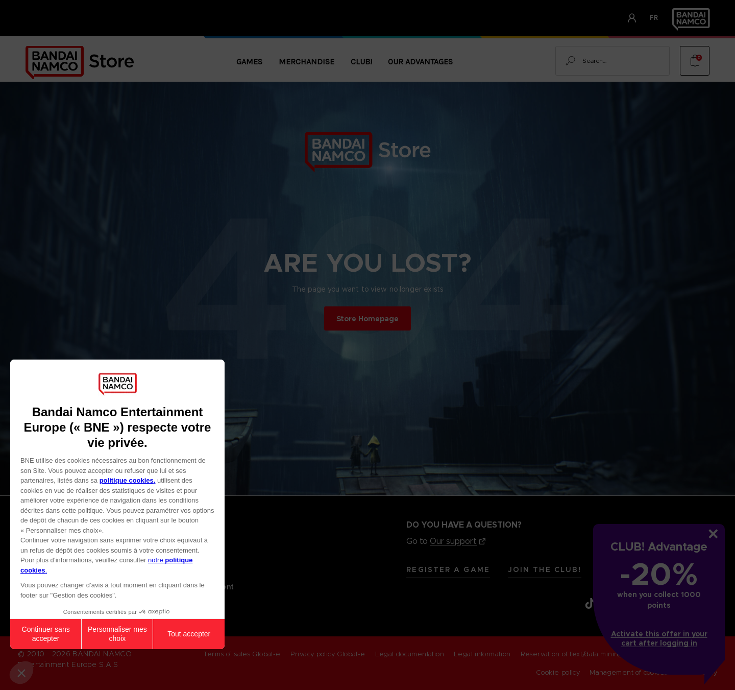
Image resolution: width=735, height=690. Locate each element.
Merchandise (306, 61)
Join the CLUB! (544, 569)
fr (654, 17)
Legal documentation (409, 654)
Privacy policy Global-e (327, 654)
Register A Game (448, 569)
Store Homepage (367, 318)
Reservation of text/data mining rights (582, 654)
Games (249, 61)
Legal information (482, 654)
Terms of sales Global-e (242, 654)
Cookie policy (558, 672)
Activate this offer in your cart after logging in (659, 638)
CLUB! (361, 61)
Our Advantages (420, 61)
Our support (453, 541)
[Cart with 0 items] (694, 61)
